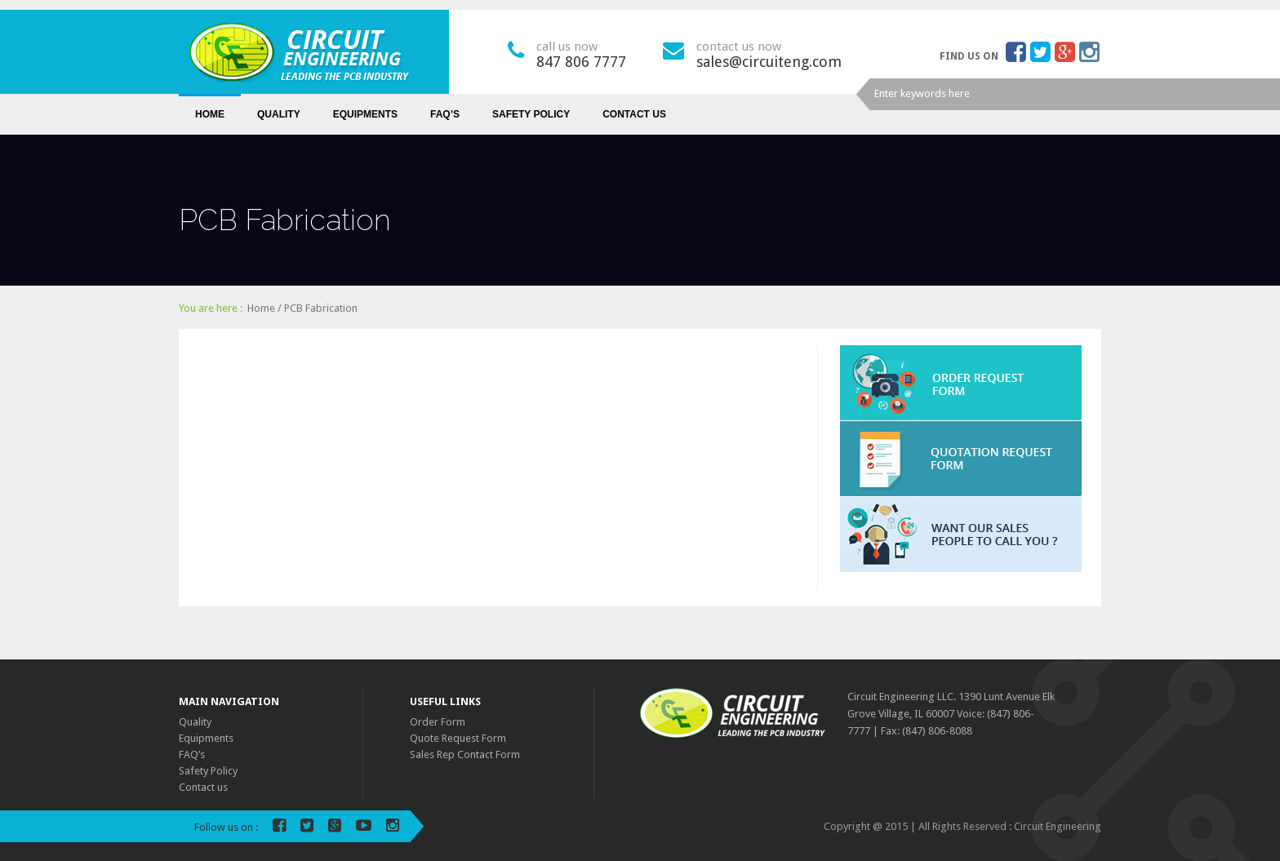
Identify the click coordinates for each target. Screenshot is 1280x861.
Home (209, 114)
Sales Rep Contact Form (465, 754)
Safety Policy (531, 114)
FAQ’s (445, 114)
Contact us (634, 114)
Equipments (365, 114)
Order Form (437, 722)
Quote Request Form (458, 738)
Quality (278, 114)
